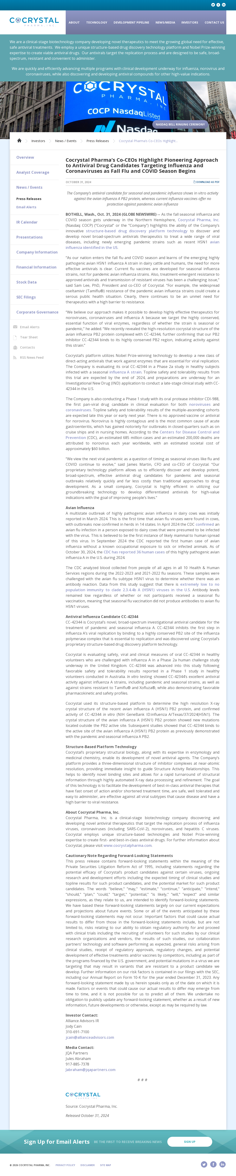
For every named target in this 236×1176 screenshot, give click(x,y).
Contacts (27, 347)
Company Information (37, 252)
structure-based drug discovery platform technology (137, 230)
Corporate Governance (37, 312)
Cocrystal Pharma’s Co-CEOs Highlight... (148, 141)
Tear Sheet (29, 337)
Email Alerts (26, 207)
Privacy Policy (65, 1165)
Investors (189, 22)
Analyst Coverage (32, 172)
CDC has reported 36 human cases (134, 552)
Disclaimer (87, 1165)
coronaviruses (78, 409)
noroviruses (200, 404)
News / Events (66, 141)
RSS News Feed (32, 357)
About (74, 22)
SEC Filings (26, 297)
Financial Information (36, 267)
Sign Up (189, 1142)
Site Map (105, 1165)
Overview (25, 157)
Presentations (29, 237)
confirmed (205, 524)
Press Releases (97, 141)
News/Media (165, 22)
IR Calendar (27, 222)
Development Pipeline (131, 22)
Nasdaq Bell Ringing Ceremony (180, 124)
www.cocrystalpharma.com (127, 845)
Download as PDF (206, 182)
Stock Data (26, 282)
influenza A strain (125, 372)
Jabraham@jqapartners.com (90, 1069)
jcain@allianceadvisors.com (90, 1037)
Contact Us (214, 22)
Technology (96, 22)
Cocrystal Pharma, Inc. (198, 219)
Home (19, 140)
